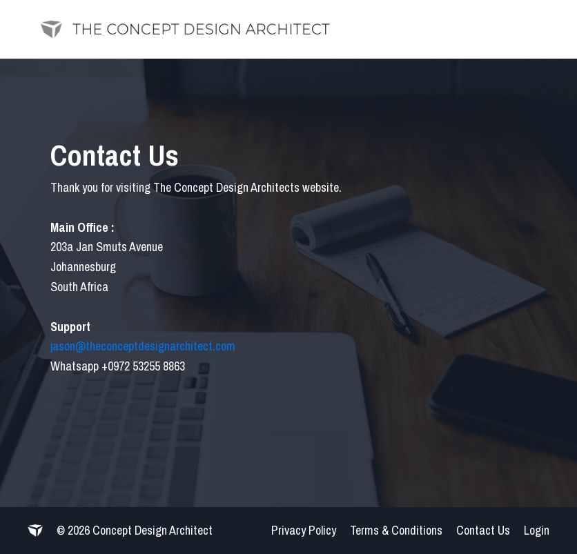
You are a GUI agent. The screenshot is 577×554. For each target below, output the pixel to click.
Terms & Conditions (396, 530)
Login (536, 530)
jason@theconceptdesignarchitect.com (142, 346)
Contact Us (483, 530)
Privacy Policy (303, 530)
